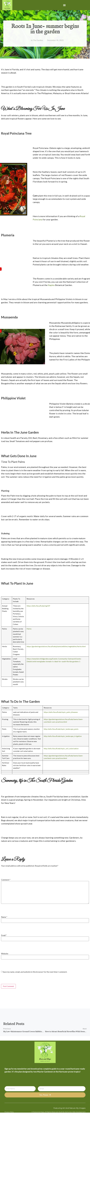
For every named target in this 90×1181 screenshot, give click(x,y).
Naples (51, 285)
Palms (29, 629)
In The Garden (37, 40)
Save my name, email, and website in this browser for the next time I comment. (35, 972)
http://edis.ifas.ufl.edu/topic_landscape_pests (61, 729)
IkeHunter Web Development (75, 1112)
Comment (5, 880)
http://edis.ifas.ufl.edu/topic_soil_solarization (61, 748)
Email (4, 935)
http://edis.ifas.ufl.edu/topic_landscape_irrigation (63, 736)
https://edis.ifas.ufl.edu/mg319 (38, 606)
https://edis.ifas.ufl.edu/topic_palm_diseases (61, 712)
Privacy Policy (9, 1112)
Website (4, 954)
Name (4, 917)
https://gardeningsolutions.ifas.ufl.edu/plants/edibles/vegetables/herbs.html (56, 646)
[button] (64, 5)
